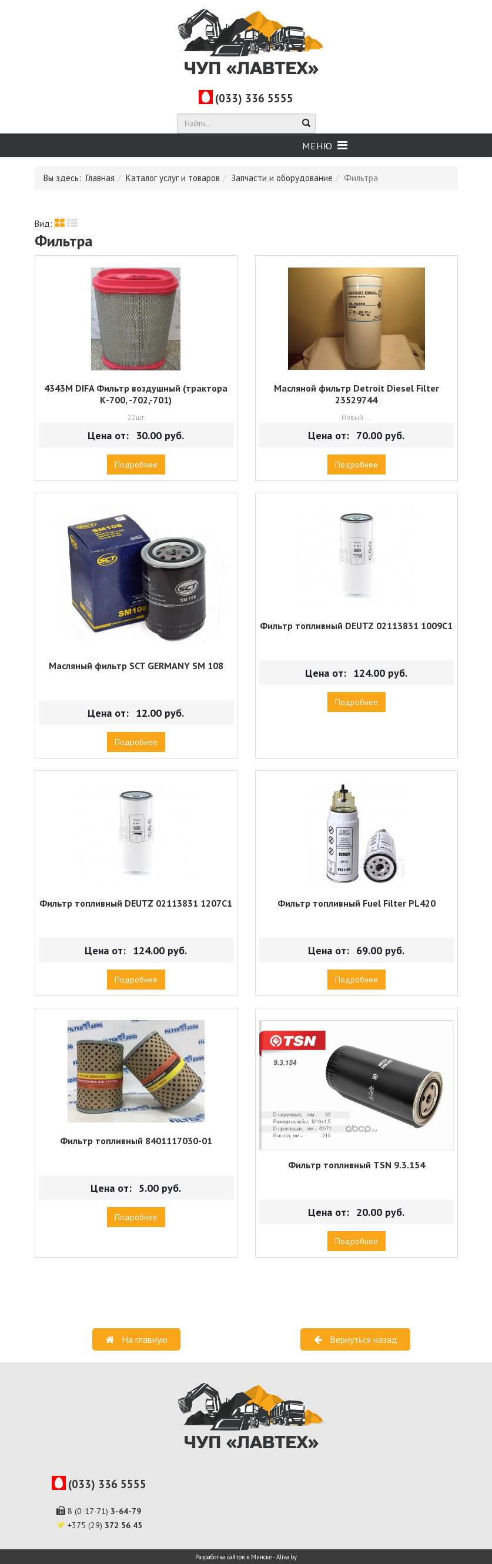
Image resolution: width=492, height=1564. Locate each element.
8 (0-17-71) (104, 1511)
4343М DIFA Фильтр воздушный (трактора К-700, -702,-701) (135, 394)
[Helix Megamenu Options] (324, 145)
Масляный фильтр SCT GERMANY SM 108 (136, 665)
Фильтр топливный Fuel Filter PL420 (356, 903)
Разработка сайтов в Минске (233, 1557)
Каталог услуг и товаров (173, 177)
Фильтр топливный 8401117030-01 (136, 1141)
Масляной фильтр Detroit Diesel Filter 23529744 (356, 394)
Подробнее (136, 464)
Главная (100, 177)
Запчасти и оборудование (282, 177)
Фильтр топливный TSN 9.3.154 (356, 1165)
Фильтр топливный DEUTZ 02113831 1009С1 (356, 625)
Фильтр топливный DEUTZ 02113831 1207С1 (135, 903)
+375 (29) (105, 1525)
